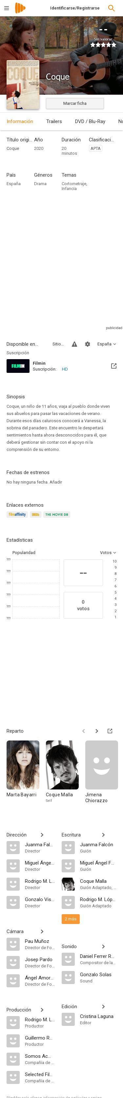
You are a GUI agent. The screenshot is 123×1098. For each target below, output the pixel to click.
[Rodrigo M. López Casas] (40, 881)
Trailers (54, 121)
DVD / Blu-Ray (90, 121)
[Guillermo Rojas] (40, 1037)
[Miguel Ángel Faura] (40, 862)
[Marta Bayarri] (26, 774)
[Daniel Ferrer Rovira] (98, 956)
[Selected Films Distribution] (40, 1074)
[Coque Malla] (65, 774)
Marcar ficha (75, 103)
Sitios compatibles (58, 344)
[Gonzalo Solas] (98, 974)
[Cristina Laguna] (98, 1016)
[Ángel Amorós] (40, 977)
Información (20, 121)
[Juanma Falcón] (40, 844)
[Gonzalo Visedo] (40, 899)
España (14, 183)
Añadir (56, 482)
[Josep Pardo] (40, 959)
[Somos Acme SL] (40, 1056)
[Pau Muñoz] (40, 941)
